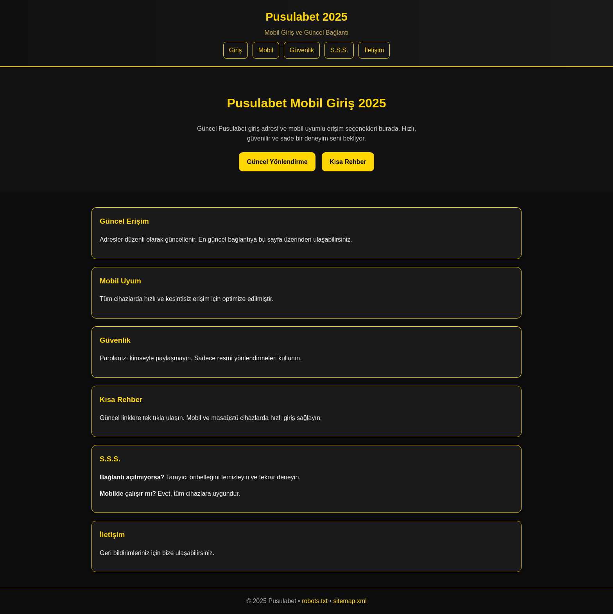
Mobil (265, 50)
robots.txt (315, 601)
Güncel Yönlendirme (277, 161)
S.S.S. (339, 50)
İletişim (374, 50)
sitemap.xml (349, 601)
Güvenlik (302, 50)
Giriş (235, 50)
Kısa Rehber (348, 161)
